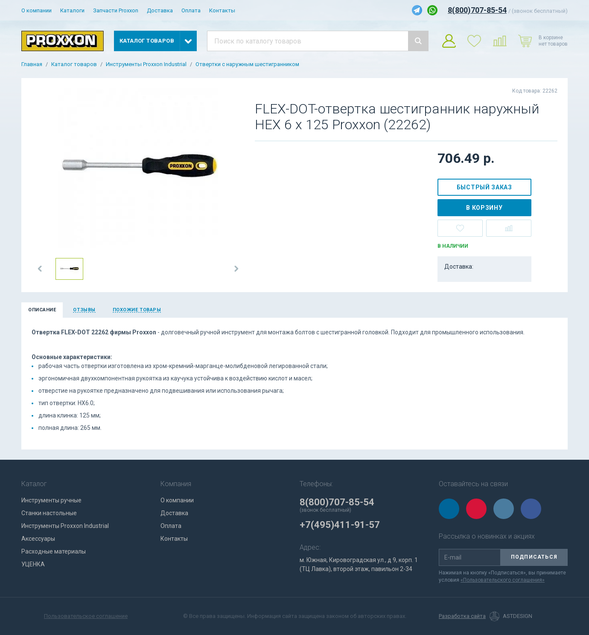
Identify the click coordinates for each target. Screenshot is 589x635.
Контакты (222, 10)
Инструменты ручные (51, 500)
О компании (36, 10)
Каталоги (72, 10)
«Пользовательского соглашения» (503, 580)
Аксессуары (38, 538)
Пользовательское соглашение (86, 616)
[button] (40, 268)
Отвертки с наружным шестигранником (247, 64)
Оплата (191, 10)
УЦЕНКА (33, 564)
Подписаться (534, 557)
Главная (31, 64)
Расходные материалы (53, 551)
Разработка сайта (462, 616)
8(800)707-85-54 (477, 10)
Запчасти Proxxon (115, 10)
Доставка (160, 10)
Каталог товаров (74, 64)
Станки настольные (49, 513)
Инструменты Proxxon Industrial (146, 64)
